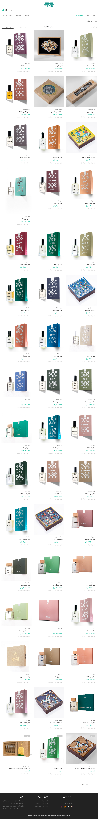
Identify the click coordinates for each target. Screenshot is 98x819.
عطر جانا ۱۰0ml (57, 585)
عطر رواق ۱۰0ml (57, 677)
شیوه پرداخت (44, 801)
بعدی (85, 784)
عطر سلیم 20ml (90, 66)
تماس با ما (18, 15)
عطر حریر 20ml (90, 356)
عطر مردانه (92, 63)
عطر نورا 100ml (25, 448)
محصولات (80, 15)
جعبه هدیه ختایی (89, 310)
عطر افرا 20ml (58, 494)
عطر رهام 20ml (57, 203)
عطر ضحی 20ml (90, 203)
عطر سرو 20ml (57, 402)
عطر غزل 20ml (25, 219)
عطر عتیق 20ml (25, 494)
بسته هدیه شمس (56, 112)
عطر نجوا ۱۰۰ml (90, 677)
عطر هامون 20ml (24, 112)
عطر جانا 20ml (58, 768)
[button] (11, 10)
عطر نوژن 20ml (25, 157)
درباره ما (27, 15)
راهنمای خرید (69, 804)
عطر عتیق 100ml (25, 585)
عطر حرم (27, 674)
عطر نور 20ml (58, 265)
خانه (94, 15)
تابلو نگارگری (58, 66)
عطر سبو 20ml (25, 402)
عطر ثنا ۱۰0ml (58, 631)
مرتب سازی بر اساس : (21, 27)
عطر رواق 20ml (90, 265)
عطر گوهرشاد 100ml (89, 723)
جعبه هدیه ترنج (57, 539)
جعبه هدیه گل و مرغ (88, 157)
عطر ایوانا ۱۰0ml (90, 539)
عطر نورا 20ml (25, 310)
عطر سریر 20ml (57, 356)
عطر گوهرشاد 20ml (24, 539)
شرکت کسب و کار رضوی (48, 815)
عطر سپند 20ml (90, 494)
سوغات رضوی (58, 63)
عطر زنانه (27, 63)
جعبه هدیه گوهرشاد (56, 723)
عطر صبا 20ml (25, 66)
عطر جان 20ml (57, 448)
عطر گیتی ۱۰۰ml (90, 585)
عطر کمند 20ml (90, 448)
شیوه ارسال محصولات (41, 806)
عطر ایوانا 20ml (25, 723)
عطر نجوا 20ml (25, 356)
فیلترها (94, 27)
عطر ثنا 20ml (91, 631)
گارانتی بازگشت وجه (42, 804)
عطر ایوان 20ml (25, 265)
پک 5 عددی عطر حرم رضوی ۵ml (19, 768)
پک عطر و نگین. (25, 677)
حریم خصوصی (68, 801)
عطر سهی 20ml (90, 402)
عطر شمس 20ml (57, 157)
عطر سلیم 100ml (24, 631)
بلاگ (88, 15)
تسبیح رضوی (91, 112)
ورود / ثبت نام (7, 15)
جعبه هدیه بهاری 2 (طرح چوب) (85, 768)
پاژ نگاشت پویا (30, 815)
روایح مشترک (26, 109)
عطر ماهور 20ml (57, 310)
